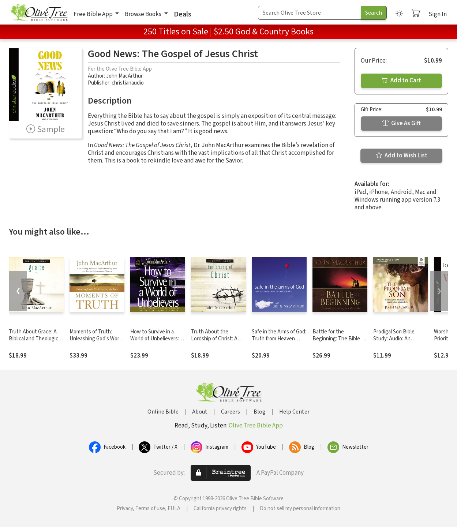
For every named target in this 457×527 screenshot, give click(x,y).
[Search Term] (309, 13)
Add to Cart (401, 80)
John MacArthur (124, 76)
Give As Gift (401, 123)
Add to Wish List (401, 155)
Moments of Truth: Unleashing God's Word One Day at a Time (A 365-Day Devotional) (96, 342)
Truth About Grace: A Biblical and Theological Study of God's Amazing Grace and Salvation (36, 342)
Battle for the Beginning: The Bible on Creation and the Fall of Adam (339, 342)
